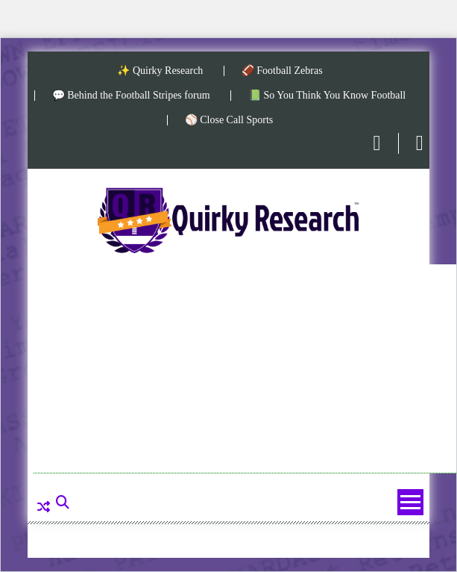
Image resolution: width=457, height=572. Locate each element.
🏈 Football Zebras (282, 71)
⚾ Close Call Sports (229, 120)
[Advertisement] (245, 368)
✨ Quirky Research (160, 71)
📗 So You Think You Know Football (327, 95)
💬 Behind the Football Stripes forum (131, 95)
